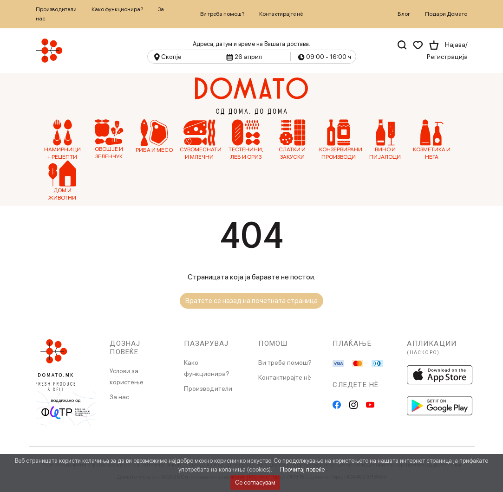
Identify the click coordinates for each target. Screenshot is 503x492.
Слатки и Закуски (292, 139)
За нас (119, 397)
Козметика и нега (432, 139)
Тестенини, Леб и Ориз (246, 139)
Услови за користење (127, 376)
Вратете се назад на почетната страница (251, 301)
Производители (56, 9)
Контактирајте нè (284, 377)
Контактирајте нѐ (281, 14)
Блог (404, 14)
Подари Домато (446, 14)
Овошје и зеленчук (109, 139)
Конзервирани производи (339, 139)
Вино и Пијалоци (385, 139)
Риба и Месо (154, 136)
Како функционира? (117, 9)
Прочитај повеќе (302, 469)
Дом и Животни (62, 180)
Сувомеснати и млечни (199, 139)
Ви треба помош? (222, 14)
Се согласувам (255, 482)
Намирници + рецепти (62, 139)
